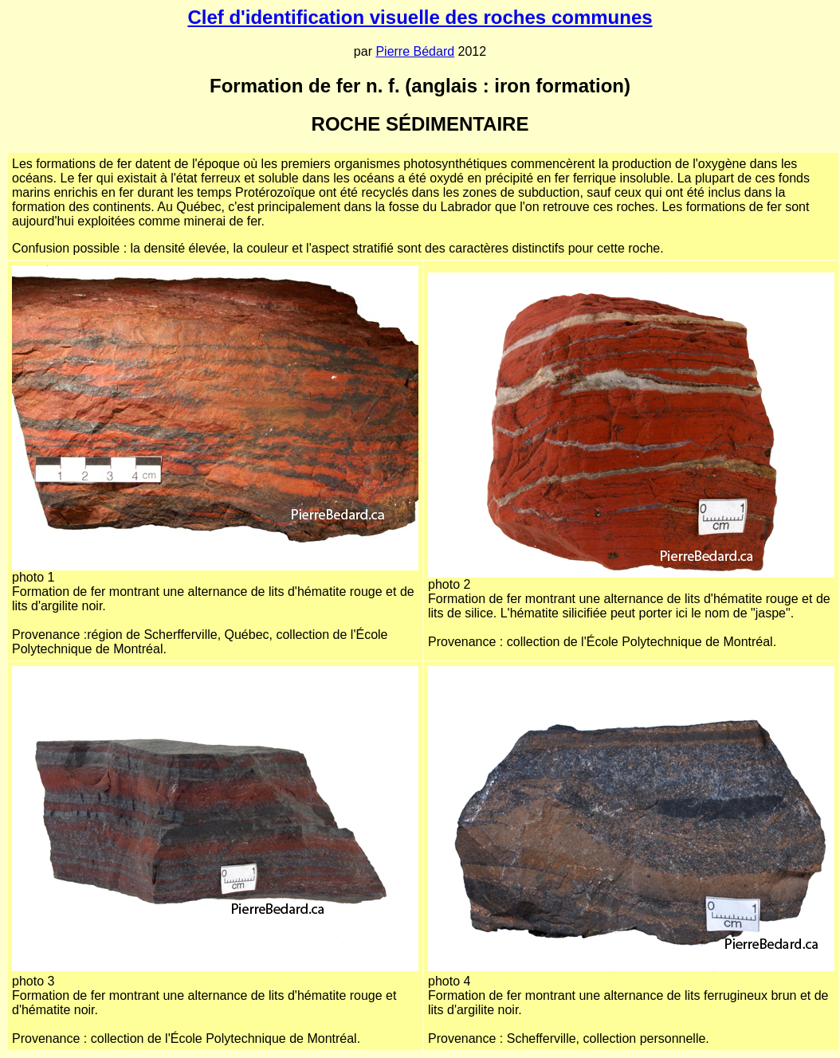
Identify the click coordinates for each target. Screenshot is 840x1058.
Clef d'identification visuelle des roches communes (419, 17)
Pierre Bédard (414, 51)
